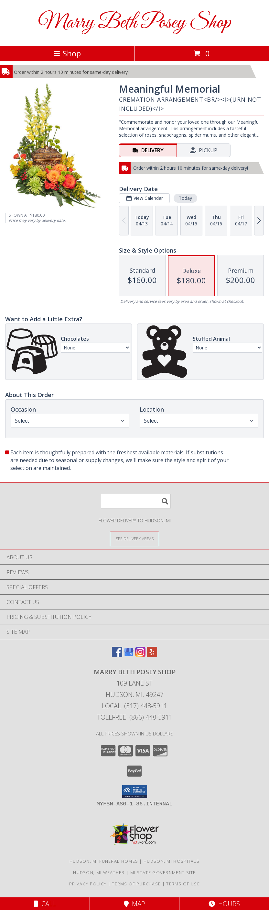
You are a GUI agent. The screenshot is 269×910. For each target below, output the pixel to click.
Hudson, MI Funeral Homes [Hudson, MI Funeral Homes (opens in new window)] (104, 861)
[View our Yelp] (152, 655)
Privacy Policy (87, 884)
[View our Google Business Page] (129, 655)
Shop (67, 53)
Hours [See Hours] (224, 903)
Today (185, 198)
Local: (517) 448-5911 (134, 705)
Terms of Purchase (136, 884)
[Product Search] (136, 501)
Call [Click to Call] (45, 903)
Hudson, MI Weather (98, 872)
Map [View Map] (134, 903)
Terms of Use (183, 884)
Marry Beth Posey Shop (134, 23)
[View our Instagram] (140, 655)
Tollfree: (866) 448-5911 (134, 717)
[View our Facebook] (117, 655)
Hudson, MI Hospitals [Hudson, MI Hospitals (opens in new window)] (171, 861)
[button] (134, 791)
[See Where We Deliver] (134, 538)
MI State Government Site (163, 872)
